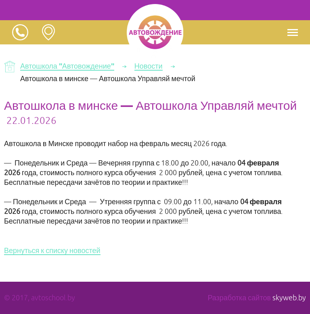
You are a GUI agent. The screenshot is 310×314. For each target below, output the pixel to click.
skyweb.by (289, 297)
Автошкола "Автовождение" (67, 66)
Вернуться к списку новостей (52, 251)
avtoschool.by (53, 297)
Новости (148, 66)
